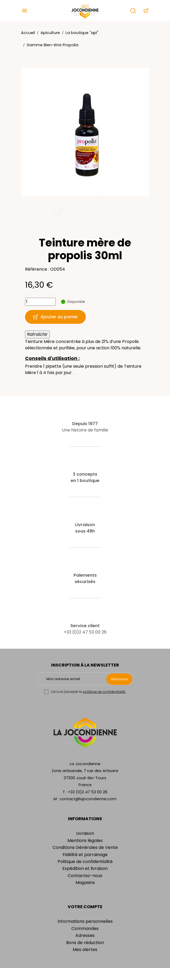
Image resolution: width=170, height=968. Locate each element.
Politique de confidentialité (85, 861)
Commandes (85, 928)
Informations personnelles (85, 921)
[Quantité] (40, 302)
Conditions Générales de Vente (85, 847)
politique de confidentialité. (104, 691)
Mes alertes (85, 949)
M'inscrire (119, 679)
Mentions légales (85, 840)
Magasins (85, 882)
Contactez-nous (85, 876)
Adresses (85, 935)
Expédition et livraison (85, 868)
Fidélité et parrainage (85, 855)
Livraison (85, 833)
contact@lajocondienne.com (88, 799)
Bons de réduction (85, 943)
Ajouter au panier (55, 317)
